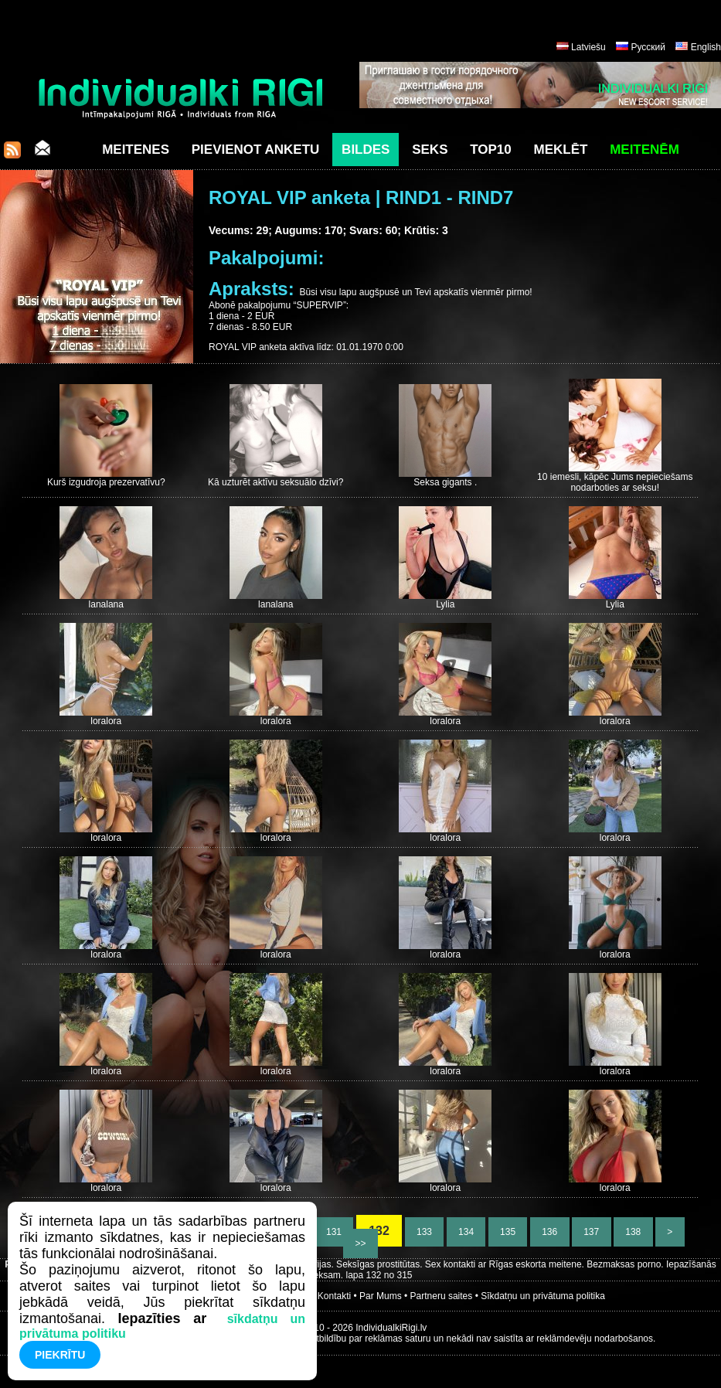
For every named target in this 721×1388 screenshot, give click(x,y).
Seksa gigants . (445, 482)
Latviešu (588, 47)
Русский (648, 47)
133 (424, 1231)
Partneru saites (441, 1296)
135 (508, 1231)
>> (360, 1243)
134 (466, 1231)
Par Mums (380, 1296)
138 (633, 1231)
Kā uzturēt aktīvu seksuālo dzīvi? (275, 482)
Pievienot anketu (256, 149)
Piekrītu (60, 1355)
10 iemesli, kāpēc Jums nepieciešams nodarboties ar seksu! (614, 482)
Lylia (445, 604)
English (706, 47)
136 (549, 1231)
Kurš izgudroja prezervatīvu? (106, 482)
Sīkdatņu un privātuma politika (543, 1296)
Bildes (365, 149)
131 (334, 1231)
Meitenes (135, 149)
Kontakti (334, 1296)
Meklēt (561, 149)
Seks (429, 149)
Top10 (491, 149)
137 (591, 1231)
